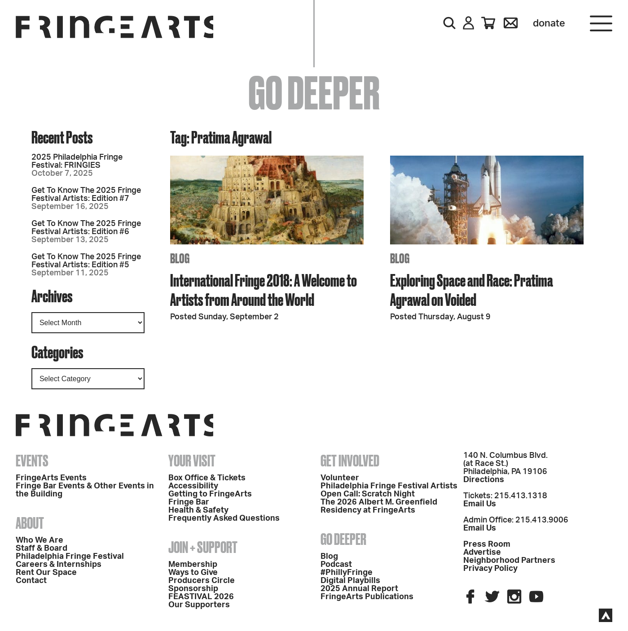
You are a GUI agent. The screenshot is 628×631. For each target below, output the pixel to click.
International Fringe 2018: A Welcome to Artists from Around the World (263, 289)
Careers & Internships (58, 565)
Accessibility (193, 486)
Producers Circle (201, 581)
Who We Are (39, 540)
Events (32, 461)
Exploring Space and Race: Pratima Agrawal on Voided (471, 289)
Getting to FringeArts (210, 494)
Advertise (482, 552)
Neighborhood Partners (509, 561)
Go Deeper (343, 539)
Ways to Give (193, 573)
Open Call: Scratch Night (368, 494)
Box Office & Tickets (207, 478)
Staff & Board (41, 548)
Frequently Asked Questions (224, 518)
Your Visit (191, 461)
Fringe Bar (188, 502)
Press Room (486, 544)
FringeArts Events (51, 478)
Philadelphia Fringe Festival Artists (389, 486)
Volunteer (340, 478)
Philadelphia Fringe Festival (70, 557)
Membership (192, 565)
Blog (329, 557)
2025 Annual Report (359, 589)
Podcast (336, 565)
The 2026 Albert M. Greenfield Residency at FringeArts (379, 506)
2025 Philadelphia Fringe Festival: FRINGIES (77, 161)
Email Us (479, 504)
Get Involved (350, 461)
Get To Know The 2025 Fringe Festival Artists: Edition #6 (86, 228)
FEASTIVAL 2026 (201, 597)
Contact (31, 581)
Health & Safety (198, 510)
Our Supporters (199, 605)
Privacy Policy (490, 569)
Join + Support (202, 547)
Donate (549, 23)
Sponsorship (193, 589)
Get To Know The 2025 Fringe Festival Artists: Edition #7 (86, 195)
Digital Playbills (350, 581)
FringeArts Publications (367, 597)
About (30, 523)
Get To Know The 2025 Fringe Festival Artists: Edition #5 (86, 261)
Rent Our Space (46, 573)
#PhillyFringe (347, 573)
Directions (483, 480)
